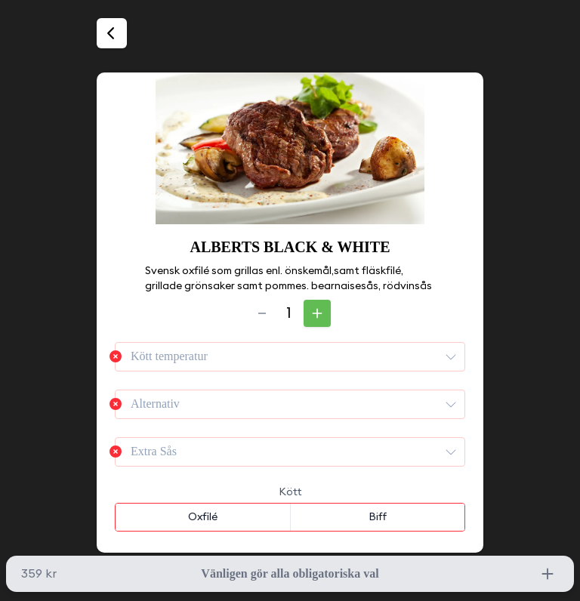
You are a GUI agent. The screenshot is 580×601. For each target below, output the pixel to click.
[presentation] (450, 356)
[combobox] (290, 356)
